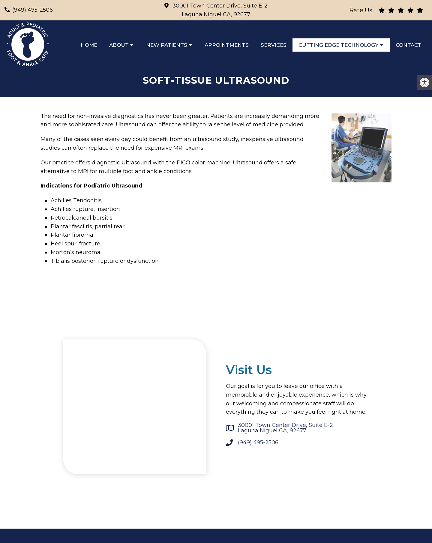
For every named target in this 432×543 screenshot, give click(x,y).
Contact (409, 45)
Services (273, 45)
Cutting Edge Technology (338, 45)
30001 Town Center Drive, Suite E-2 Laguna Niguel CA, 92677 (285, 429)
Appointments (227, 45)
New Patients (166, 45)
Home (89, 45)
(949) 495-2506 (32, 10)
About (119, 45)
